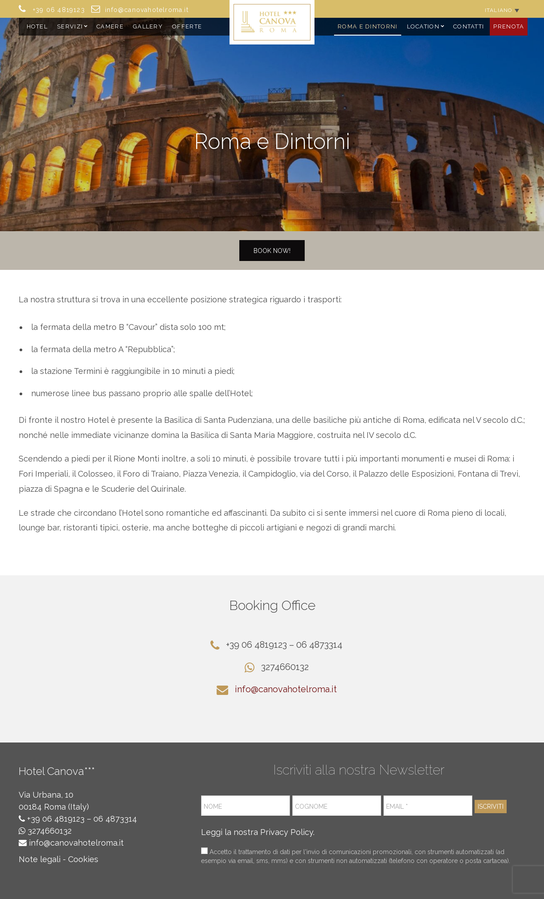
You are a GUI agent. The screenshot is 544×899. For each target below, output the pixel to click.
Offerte (187, 26)
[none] (502, 10)
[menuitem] (502, 10)
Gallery (148, 26)
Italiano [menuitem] (498, 10)
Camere (110, 26)
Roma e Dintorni (368, 26)
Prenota (508, 26)
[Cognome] (336, 805)
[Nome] (245, 805)
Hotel (37, 26)
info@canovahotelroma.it (286, 689)
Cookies (83, 859)
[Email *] (427, 805)
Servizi (70, 26)
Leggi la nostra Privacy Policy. (257, 832)
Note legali (39, 859)
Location (423, 26)
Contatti (468, 26)
